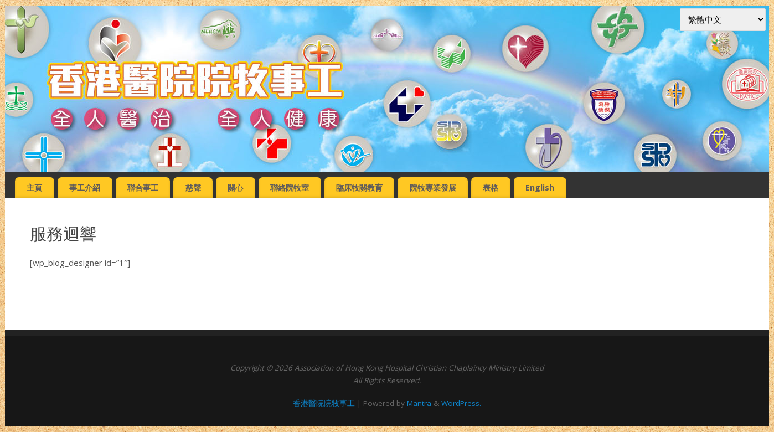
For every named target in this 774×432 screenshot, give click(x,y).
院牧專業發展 (433, 187)
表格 (490, 187)
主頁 (34, 187)
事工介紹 (84, 187)
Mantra (419, 403)
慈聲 (193, 187)
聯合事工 (142, 187)
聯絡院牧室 (289, 187)
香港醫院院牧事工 (324, 403)
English (539, 187)
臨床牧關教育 (359, 187)
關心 (235, 187)
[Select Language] (723, 19)
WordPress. (461, 403)
